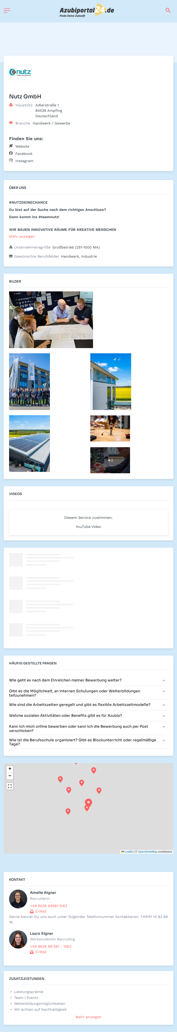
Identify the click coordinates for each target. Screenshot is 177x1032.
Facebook (23, 153)
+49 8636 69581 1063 (48, 906)
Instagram (24, 161)
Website (22, 146)
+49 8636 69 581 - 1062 (50, 946)
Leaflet (127, 851)
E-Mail (41, 911)
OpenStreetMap (147, 851)
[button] (88, 803)
